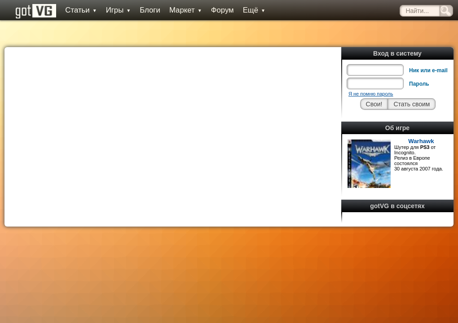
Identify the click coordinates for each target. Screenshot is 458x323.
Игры (118, 10)
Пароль (419, 84)
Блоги (150, 10)
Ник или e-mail (428, 70)
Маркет (185, 10)
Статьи (81, 10)
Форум (222, 10)
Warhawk (421, 141)
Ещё (254, 10)
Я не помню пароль (370, 93)
